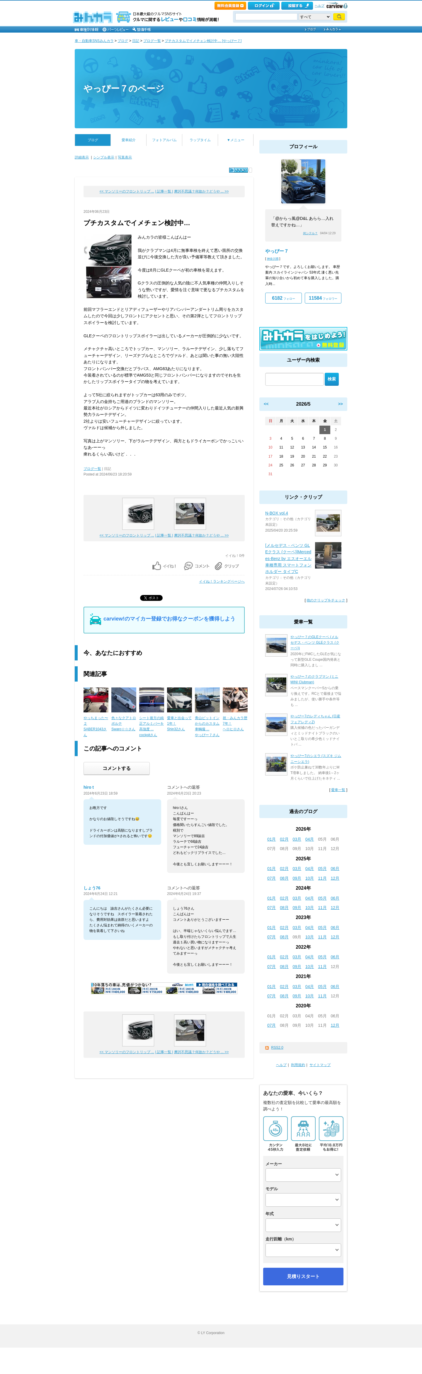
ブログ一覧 (152, 41)
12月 (335, 878)
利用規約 (298, 1065)
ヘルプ (319, 5)
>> (340, 404)
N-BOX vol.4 (276, 513)
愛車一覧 (338, 790)
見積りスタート (303, 1276)
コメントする (117, 768)
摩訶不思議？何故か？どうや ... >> (201, 191)
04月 (309, 839)
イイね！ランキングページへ (222, 581)
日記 (135, 41)
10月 (309, 878)
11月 (322, 878)
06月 (335, 868)
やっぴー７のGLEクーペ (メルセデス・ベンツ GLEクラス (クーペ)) (314, 642)
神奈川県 (273, 258)
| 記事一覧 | (164, 191)
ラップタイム (200, 140)
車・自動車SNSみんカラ (94, 41)
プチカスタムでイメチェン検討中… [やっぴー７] (203, 41)
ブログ (123, 41)
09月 (297, 878)
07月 (271, 878)
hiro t (89, 787)
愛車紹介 (129, 140)
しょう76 (92, 888)
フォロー (283, 298)
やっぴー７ (277, 251)
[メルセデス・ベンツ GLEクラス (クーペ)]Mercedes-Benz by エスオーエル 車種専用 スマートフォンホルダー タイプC (288, 558)
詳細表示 (82, 157)
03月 (297, 839)
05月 (322, 868)
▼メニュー (235, 140)
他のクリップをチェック (326, 600)
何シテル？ (310, 233)
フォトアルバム (164, 140)
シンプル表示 (103, 157)
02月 (284, 839)
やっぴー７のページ (124, 88)
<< (266, 404)
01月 (271, 839)
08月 (284, 878)
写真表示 (125, 157)
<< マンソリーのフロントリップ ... (127, 191)
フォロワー (323, 298)
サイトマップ (320, 1065)
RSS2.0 (277, 1048)
